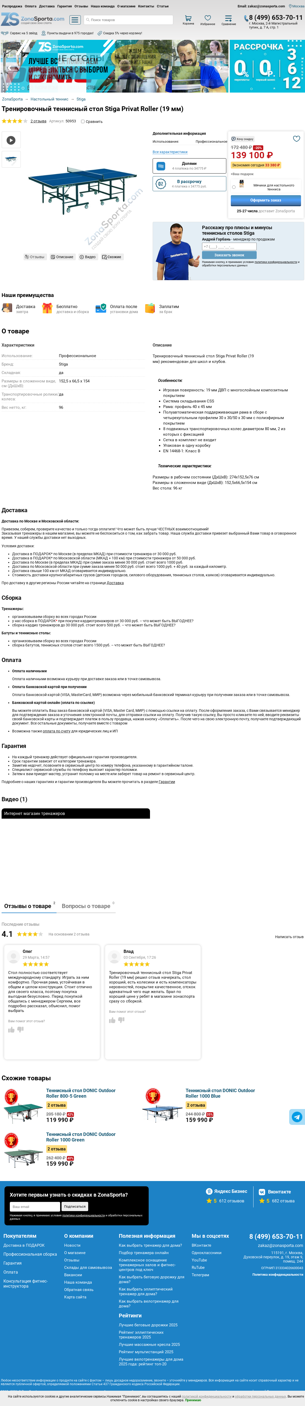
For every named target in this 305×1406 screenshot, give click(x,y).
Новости (72, 1245)
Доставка (47, 6)
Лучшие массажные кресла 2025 (149, 1344)
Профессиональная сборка (30, 1254)
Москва (298, 6)
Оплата (30, 6)
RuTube (198, 1267)
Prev (10, 68)
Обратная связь (78, 1289)
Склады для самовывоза (88, 1267)
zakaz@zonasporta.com (280, 1245)
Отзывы (81, 6)
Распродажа (12, 6)
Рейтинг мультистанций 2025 (146, 1352)
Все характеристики (170, 152)
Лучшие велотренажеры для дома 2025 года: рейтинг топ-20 (151, 1361)
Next (219, 68)
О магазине (126, 6)
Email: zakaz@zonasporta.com (261, 6)
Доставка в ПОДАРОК (24, 1245)
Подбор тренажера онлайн (144, 1252)
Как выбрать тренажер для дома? (150, 1245)
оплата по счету (57, 731)
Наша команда (103, 6)
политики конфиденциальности (276, 262)
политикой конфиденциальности (207, 1396)
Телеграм (200, 1275)
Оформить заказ (265, 200)
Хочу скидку (245, 139)
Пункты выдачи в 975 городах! (70, 33)
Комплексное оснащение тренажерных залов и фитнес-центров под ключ (147, 1265)
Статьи (162, 6)
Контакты (146, 6)
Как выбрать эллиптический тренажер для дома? (146, 1291)
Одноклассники (207, 1252)
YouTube (199, 1260)
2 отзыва (38, 121)
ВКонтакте (201, 1245)
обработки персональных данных (260, 1396)
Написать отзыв (289, 937)
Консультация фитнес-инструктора (25, 1284)
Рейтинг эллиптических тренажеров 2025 (141, 1335)
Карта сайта (75, 1297)
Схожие (114, 257)
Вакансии (73, 1275)
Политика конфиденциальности (277, 1275)
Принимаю (193, 1400)
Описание (64, 257)
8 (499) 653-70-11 (276, 17)
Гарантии (167, 782)
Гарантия (64, 6)
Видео (90, 257)
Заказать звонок (229, 255)
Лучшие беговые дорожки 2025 (148, 1325)
